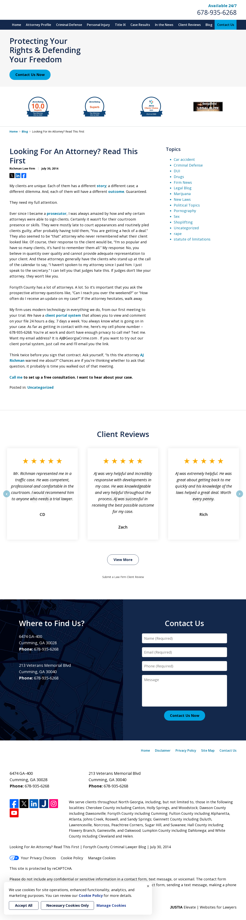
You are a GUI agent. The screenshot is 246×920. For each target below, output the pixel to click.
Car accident (184, 159)
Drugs (179, 176)
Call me (16, 377)
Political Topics (187, 205)
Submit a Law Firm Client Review (123, 577)
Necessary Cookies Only (67, 905)
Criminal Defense (69, 25)
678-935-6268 (217, 12)
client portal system (63, 315)
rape (178, 233)
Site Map (208, 750)
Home (16, 25)
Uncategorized (40, 387)
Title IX (120, 25)
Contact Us (225, 25)
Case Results (140, 25)
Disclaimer (163, 750)
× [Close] (148, 886)
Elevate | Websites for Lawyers (203, 907)
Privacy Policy (186, 750)
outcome (116, 191)
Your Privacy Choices (32, 858)
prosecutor (57, 213)
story (101, 185)
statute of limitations (192, 239)
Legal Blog (183, 188)
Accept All (23, 905)
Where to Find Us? (52, 623)
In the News (164, 25)
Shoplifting (183, 222)
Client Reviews (189, 25)
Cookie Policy (72, 858)
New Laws (182, 199)
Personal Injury (98, 25)
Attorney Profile (38, 25)
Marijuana (182, 193)
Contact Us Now (30, 74)
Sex (176, 216)
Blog (209, 25)
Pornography (185, 210)
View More (123, 559)
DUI (177, 171)
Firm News (183, 182)
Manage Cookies (102, 858)
